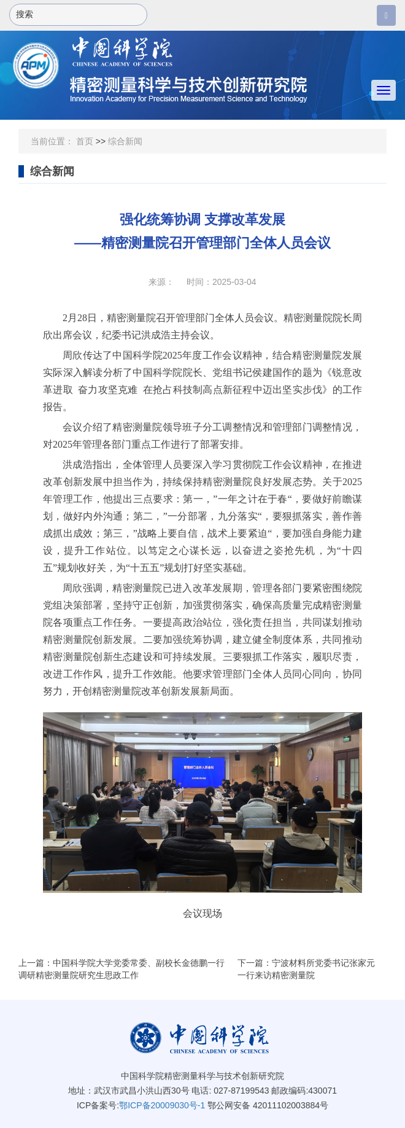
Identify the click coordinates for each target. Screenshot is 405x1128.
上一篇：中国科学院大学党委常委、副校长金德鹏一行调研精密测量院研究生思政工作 (121, 969)
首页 (84, 141)
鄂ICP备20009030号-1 (162, 1105)
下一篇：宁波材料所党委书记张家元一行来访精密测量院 (306, 969)
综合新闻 (125, 141)
